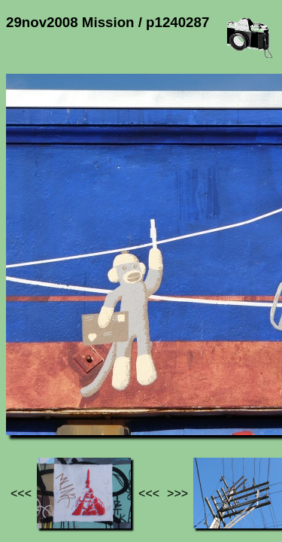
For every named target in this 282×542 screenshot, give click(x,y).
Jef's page (33, 391)
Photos (89, 391)
